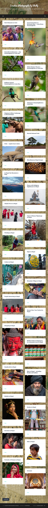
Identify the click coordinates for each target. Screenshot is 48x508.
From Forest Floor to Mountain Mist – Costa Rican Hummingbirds (35, 24)
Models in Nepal (9, 396)
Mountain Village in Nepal (34, 281)
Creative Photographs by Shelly (24, 5)
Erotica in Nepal (31, 407)
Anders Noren (40, 505)
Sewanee (29, 471)
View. (5, 44)
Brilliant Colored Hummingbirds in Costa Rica (12, 83)
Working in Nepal (9, 233)
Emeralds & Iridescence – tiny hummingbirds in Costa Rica (12, 52)
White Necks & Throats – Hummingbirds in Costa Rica (35, 67)
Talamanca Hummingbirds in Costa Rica (35, 103)
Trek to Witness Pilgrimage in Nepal (34, 216)
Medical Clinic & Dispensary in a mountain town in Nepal (35, 341)
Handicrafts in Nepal (10, 367)
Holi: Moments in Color (10, 22)
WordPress (27, 505)
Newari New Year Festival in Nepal (35, 310)
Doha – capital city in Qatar (12, 143)
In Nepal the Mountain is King (11, 173)
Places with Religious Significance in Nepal (33, 185)
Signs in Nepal (31, 251)
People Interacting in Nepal (12, 296)
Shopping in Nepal (9, 325)
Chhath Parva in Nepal (10, 203)
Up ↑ (45, 505)
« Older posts (5, 499)
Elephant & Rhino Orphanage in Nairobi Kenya (12, 113)
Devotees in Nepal (9, 430)
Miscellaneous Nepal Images (35, 160)
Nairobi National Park (33, 133)
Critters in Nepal (9, 262)
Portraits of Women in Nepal (12, 460)
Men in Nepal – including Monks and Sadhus (34, 372)
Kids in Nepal (31, 441)
